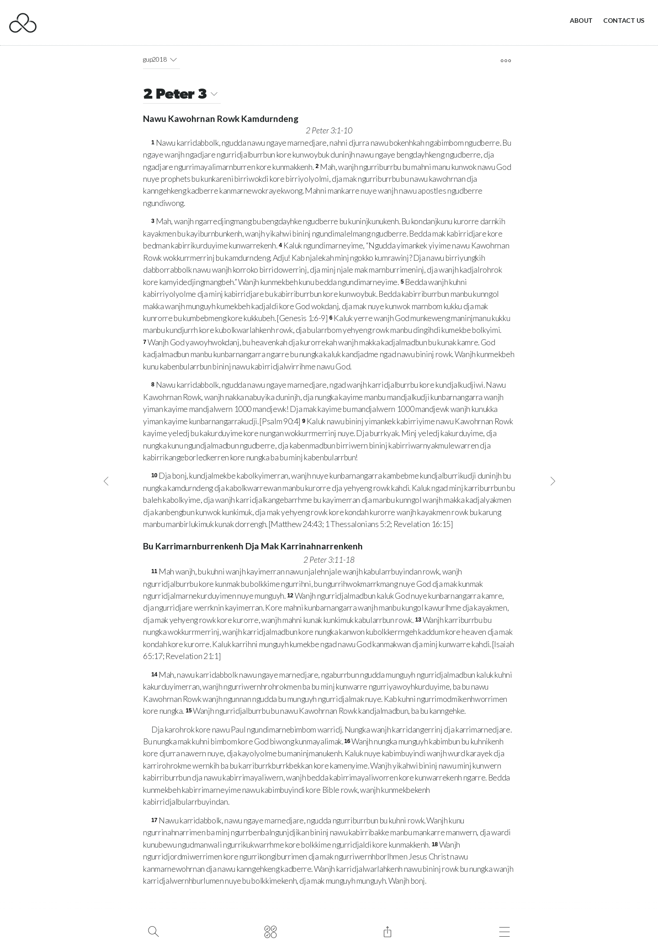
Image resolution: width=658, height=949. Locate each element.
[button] (173, 59)
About (581, 20)
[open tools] (506, 60)
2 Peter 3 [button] (182, 95)
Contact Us (623, 20)
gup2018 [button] (161, 59)
